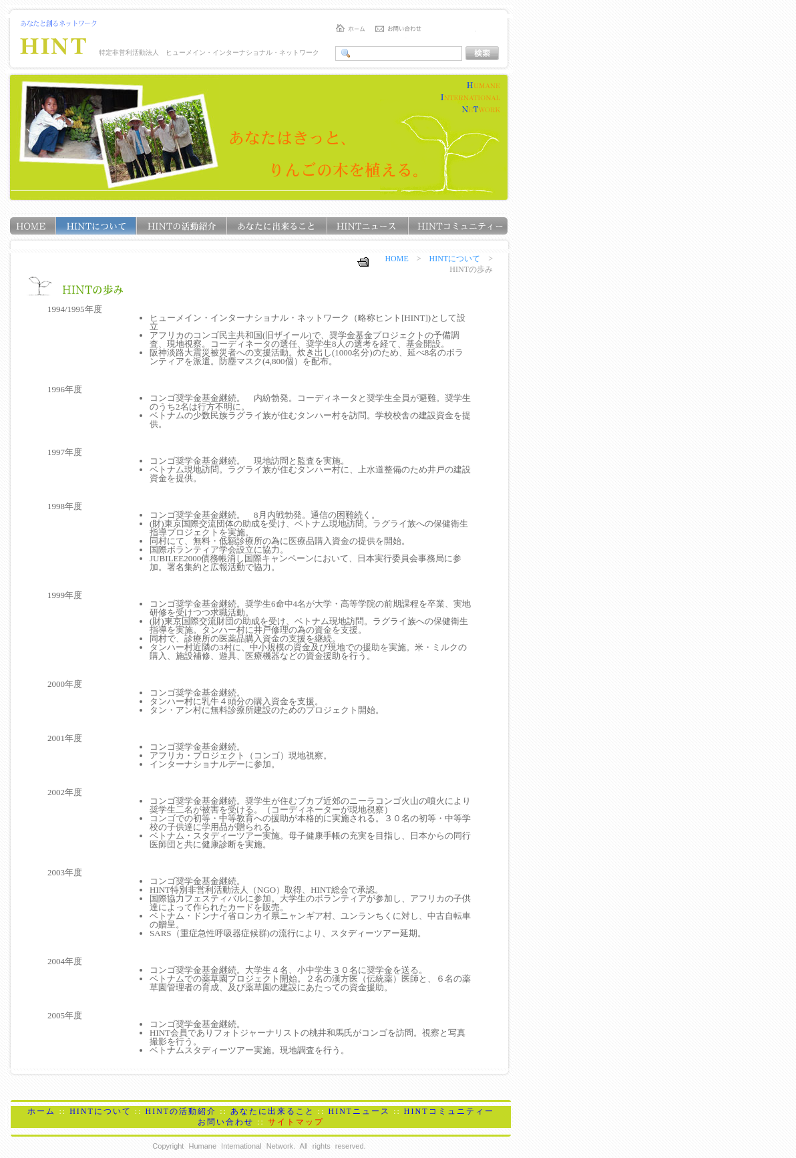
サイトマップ (296, 1122)
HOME (396, 258)
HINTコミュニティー (449, 1111)
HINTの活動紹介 (180, 1111)
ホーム (41, 1111)
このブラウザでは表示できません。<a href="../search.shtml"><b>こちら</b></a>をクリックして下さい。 (420, 53)
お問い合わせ (226, 1122)
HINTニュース (360, 1111)
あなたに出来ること (272, 1111)
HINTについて (455, 258)
